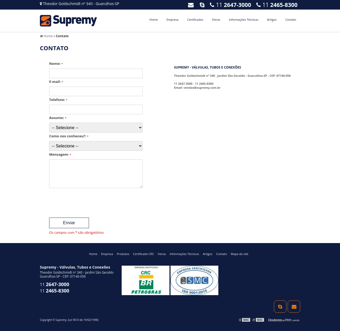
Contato (290, 20)
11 (277, 5)
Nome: (56, 63)
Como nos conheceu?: (68, 136)
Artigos (272, 20)
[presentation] (81, 201)
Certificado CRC (143, 254)
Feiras (216, 20)
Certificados (195, 20)
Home (154, 20)
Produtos (123, 254)
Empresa (172, 20)
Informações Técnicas (243, 20)
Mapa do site (239, 254)
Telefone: (58, 99)
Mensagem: (60, 154)
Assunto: (57, 117)
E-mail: (56, 81)
